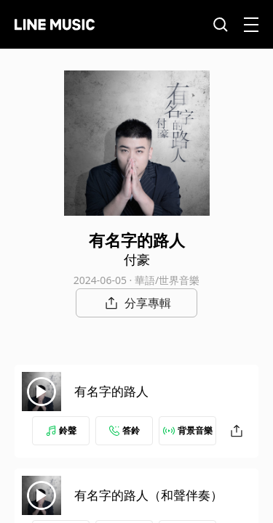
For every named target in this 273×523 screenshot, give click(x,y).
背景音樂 (188, 430)
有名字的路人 (111, 391)
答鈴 (124, 430)
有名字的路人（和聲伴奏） (148, 495)
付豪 (137, 259)
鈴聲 (61, 430)
